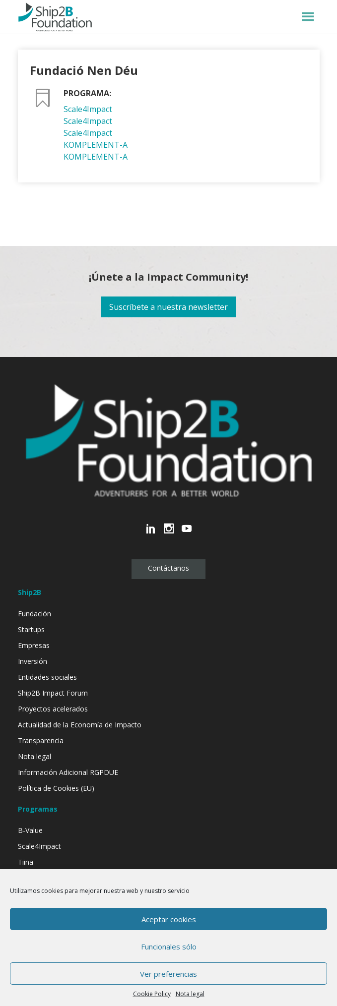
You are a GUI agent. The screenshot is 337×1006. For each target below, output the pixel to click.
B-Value (30, 830)
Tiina (25, 862)
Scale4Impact (88, 109)
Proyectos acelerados (53, 708)
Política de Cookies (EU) (56, 788)
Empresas (34, 645)
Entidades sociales (47, 677)
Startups (31, 629)
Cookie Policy (152, 994)
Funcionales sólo (169, 946)
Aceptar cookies (168, 919)
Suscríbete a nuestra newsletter (168, 306)
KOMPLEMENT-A (96, 144)
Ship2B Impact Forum (53, 693)
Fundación (34, 613)
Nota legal (190, 994)
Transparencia (41, 740)
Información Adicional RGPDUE (68, 772)
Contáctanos (168, 568)
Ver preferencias (168, 974)
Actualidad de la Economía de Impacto (79, 724)
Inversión (32, 661)
